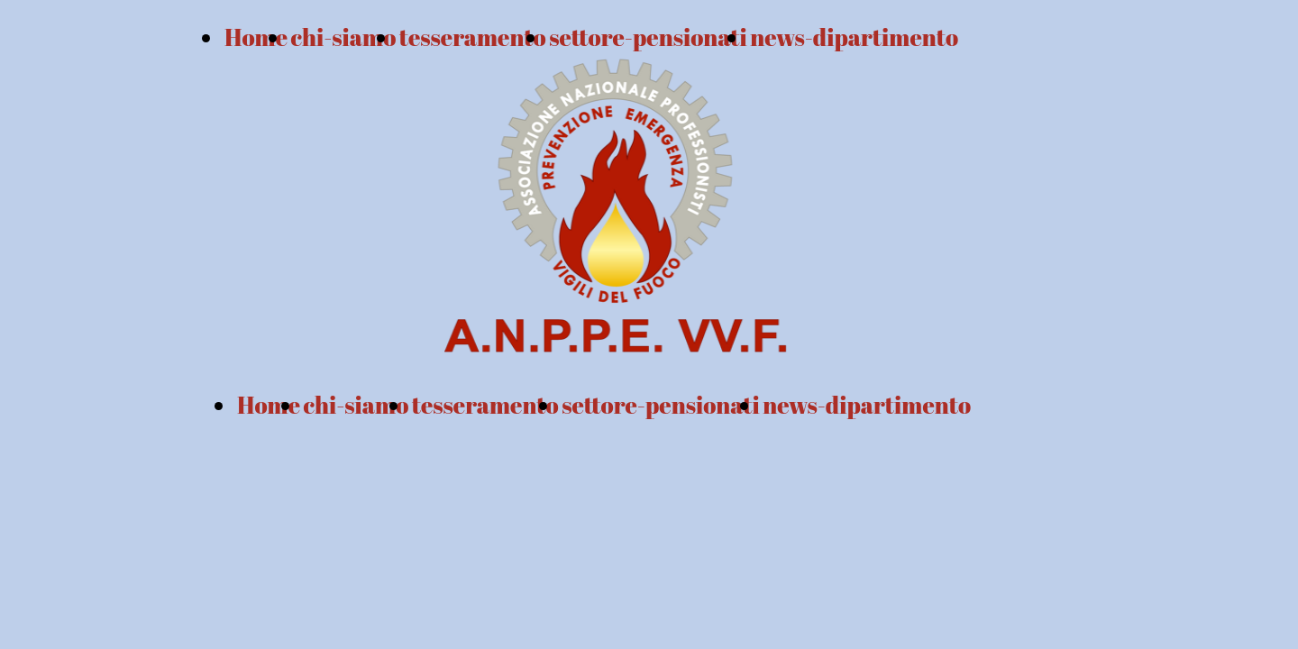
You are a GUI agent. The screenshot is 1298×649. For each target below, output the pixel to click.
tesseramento (485, 404)
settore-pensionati (661, 404)
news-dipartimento (854, 37)
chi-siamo (344, 37)
